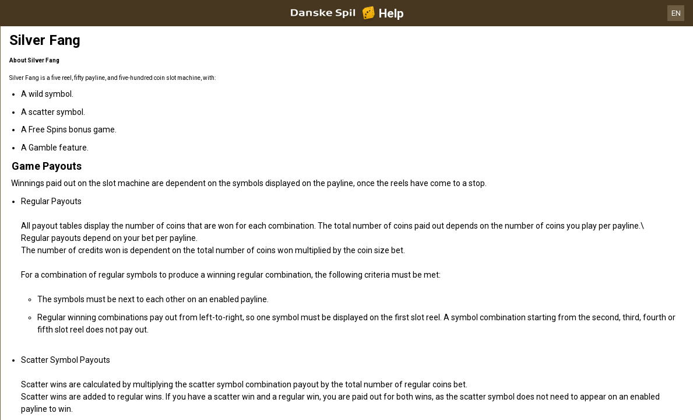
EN (676, 13)
